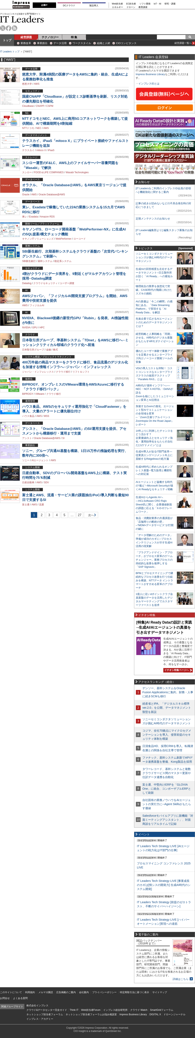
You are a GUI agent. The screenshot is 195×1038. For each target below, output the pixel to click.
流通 (41, 504)
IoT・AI (157, 4)
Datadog (26, 283)
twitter (2, 28)
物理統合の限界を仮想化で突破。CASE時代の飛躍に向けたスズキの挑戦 (154, 290)
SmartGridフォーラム (161, 1010)
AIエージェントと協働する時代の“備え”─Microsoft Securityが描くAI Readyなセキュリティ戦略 (154, 485)
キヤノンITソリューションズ (38, 238)
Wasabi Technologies (77, 172)
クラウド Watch (138, 1010)
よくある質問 (20, 998)
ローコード (80, 238)
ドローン (130, 7)
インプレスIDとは (148, 83)
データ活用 (60, 43)
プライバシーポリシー (104, 992)
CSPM (49, 106)
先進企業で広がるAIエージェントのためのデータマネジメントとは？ (154, 322)
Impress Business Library (150, 74)
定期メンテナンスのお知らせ (153, 218)
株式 (55, 349)
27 (79, 515)
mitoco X (41, 150)
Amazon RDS (47, 216)
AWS (36, 83)
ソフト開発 (145, 4)
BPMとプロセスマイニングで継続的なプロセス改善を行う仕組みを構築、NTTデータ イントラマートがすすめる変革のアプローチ (154, 580)
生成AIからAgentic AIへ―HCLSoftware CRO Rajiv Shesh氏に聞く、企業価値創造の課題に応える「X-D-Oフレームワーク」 (154, 504)
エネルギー (117, 7)
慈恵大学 (27, 83)
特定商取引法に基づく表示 (134, 992)
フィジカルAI (37, 305)
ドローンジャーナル (174, 1014)
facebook (8, 28)
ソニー (25, 460)
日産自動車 (28, 482)
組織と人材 (103, 43)
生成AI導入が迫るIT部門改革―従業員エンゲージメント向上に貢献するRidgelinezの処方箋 (154, 455)
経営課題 (26, 37)
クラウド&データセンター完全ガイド (46, 1010)
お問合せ (5, 998)
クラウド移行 (63, 371)
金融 (48, 349)
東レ (24, 216)
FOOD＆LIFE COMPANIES (49, 172)
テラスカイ (28, 150)
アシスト (27, 438)
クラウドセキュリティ (45, 283)
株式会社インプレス (37, 1005)
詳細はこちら (180, 979)
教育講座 (143, 7)
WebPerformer (64, 238)
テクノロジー (50, 37)
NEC (38, 128)
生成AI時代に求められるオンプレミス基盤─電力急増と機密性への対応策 (154, 470)
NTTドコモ (28, 128)
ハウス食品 (28, 416)
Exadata (33, 216)
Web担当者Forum (90, 1010)
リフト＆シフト (81, 371)
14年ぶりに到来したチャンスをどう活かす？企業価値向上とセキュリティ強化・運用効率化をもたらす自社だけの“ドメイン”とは (154, 438)
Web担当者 (117, 4)
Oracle (25, 194)
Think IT (74, 1010)
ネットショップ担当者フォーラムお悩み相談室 (91, 1014)
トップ (7, 40)
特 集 (74, 37)
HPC (41, 327)
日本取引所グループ (33, 349)
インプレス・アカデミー (39, 1018)
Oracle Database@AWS (52, 194)
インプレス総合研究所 (115, 1010)
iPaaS (51, 150)
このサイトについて (11, 992)
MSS (46, 416)
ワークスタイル (82, 43)
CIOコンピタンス (126, 43)
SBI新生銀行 (29, 261)
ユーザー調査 (67, 283)
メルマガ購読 (45, 992)
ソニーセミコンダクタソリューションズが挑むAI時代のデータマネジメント (154, 257)
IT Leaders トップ (10, 51)
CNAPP (40, 106)
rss (14, 28)
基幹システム (45, 261)
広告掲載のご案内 (66, 992)
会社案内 (84, 992)
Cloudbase (28, 106)
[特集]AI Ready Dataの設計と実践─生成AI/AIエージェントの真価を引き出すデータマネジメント (164, 627)
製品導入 (93, 5)
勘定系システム (63, 261)
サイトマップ (159, 992)
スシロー (27, 172)
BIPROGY (27, 393)
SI (63, 438)
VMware (39, 393)
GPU (34, 327)
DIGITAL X (155, 1014)
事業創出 (42, 43)
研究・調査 (170, 4)
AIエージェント (39, 460)
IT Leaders (22, 19)
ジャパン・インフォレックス (38, 371)
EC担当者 (131, 4)
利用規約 (30, 992)
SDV (46, 482)
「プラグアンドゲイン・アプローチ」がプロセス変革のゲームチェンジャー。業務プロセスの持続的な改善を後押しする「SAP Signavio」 (154, 560)
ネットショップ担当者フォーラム (44, 1014)
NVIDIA (26, 327)
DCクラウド (69, 5)
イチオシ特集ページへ (177, 670)
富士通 (25, 504)
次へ (90, 516)
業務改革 (26, 43)
